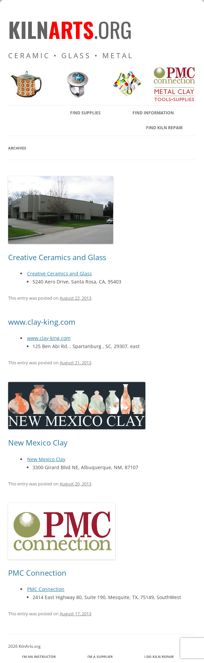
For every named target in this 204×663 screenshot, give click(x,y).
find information (153, 113)
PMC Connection (37, 573)
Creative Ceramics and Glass (57, 257)
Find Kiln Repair (164, 128)
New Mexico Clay (37, 442)
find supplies (85, 113)
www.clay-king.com (41, 322)
